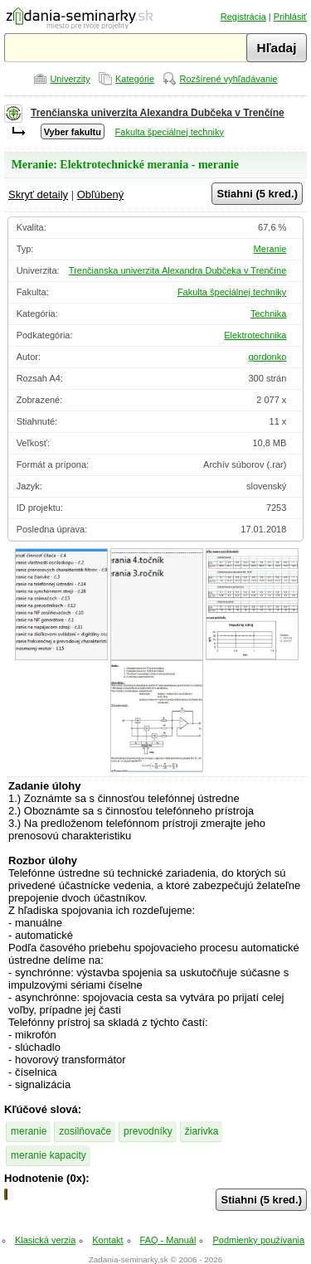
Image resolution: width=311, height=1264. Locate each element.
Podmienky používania (258, 1240)
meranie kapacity (48, 1155)
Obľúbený (100, 194)
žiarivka (202, 1131)
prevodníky (148, 1131)
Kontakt (107, 1240)
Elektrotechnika (255, 335)
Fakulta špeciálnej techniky (169, 132)
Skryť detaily (38, 194)
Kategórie (134, 79)
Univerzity (70, 79)
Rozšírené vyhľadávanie (228, 79)
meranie (28, 1131)
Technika (268, 313)
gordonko (267, 357)
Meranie (270, 249)
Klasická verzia (45, 1240)
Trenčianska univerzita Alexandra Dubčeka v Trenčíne (157, 113)
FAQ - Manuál (168, 1240)
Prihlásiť (290, 17)
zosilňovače (85, 1131)
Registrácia (243, 17)
